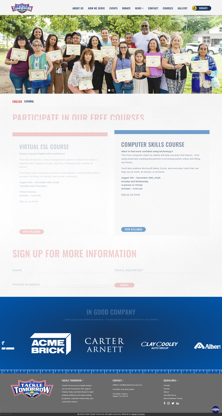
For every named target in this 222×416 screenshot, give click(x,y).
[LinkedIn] (177, 403)
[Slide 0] (109, 90)
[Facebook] (164, 403)
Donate (126, 8)
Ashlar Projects (138, 414)
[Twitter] (173, 403)
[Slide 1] (113, 90)
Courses (168, 8)
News (138, 8)
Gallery (182, 8)
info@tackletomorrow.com (130, 385)
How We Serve (96, 8)
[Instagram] (168, 403)
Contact (153, 8)
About (166, 392)
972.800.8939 (127, 389)
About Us (78, 8)
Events (113, 8)
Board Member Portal (173, 398)
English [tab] (17, 101)
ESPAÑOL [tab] (29, 101)
